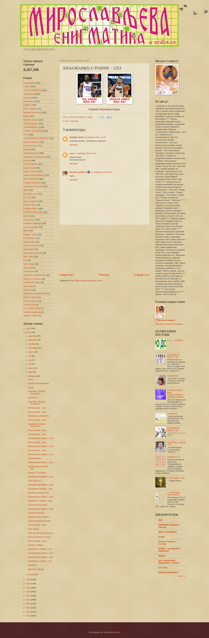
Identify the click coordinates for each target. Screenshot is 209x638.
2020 (28, 591)
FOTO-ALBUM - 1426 (37, 412)
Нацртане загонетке (31, 112)
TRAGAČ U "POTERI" (37, 473)
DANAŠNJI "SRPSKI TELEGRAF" (36, 392)
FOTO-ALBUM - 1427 (37, 408)
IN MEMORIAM (34, 458)
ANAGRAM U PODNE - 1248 (40, 549)
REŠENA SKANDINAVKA (38, 383)
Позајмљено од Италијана (34, 157)
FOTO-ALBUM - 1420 (37, 525)
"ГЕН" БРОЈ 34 (34, 481)
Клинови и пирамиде (32, 223)
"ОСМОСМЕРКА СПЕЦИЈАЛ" (36, 138)
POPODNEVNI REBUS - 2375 (40, 438)
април (31, 368)
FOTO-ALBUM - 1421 (37, 450)
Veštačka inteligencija (32, 312)
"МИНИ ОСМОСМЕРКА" (33, 175)
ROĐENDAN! (172, 376)
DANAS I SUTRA (30, 171)
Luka (72, 153)
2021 (28, 588)
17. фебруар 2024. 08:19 (101, 172)
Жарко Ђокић (29, 168)
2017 (28, 604)
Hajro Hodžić (28, 256)
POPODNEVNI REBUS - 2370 (40, 485)
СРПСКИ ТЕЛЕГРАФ (32, 90)
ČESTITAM (32, 398)
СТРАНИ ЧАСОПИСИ (32, 131)
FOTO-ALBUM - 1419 (37, 541)
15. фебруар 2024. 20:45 (95, 137)
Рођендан (27, 290)
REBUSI (161, 556)
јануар (31, 574)
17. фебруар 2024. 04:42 (85, 153)
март (30, 372)
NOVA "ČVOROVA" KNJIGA (39, 537)
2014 (28, 616)
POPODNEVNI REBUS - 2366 (40, 557)
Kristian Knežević (30, 301)
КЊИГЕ (26, 216)
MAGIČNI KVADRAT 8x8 (38, 493)
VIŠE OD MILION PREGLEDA (40, 533)
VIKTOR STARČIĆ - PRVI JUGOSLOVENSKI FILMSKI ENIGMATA (175, 393)
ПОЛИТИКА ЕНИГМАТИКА (34, 294)
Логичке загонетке (31, 245)
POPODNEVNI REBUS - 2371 (40, 477)
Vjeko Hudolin (29, 264)
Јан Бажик (27, 268)
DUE (160, 520)
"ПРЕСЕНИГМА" (30, 164)
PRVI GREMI (33, 529)
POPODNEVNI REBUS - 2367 (40, 553)
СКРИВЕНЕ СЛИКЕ (31, 282)
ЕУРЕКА (26, 160)
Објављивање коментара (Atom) (88, 280)
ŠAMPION (32, 565)
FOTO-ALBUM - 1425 (37, 420)
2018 (28, 600)
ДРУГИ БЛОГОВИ (31, 179)
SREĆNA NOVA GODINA (38, 517)
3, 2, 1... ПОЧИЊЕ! (175, 340)
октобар (32, 344)
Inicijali (161, 537)
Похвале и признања (32, 279)
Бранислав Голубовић (32, 253)
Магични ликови (30, 120)
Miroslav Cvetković (78, 172)
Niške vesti (27, 286)
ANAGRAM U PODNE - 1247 (40, 561)
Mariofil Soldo (29, 242)
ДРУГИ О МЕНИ (30, 297)
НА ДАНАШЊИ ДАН (32, 183)
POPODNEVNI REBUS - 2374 (40, 446)
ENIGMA (27, 149)
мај (29, 364)
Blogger (117, 632)
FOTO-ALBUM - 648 (175, 478)
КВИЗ (25, 231)
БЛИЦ (25, 116)
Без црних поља (30, 194)
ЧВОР (25, 190)
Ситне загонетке (30, 146)
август (31, 352)
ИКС (25, 260)
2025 (28, 328)
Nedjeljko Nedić (76, 137)
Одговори (74, 145)
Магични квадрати (31, 142)
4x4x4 (30, 379)
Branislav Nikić (29, 205)
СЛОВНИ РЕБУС (30, 209)
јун (29, 360)
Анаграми (74, 121)
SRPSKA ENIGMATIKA (168, 572)
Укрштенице (28, 94)
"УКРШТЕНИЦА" (30, 124)
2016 (28, 608)
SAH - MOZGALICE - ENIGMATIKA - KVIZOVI (168, 562)
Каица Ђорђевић (30, 201)
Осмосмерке (28, 101)
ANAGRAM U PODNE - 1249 (40, 501)
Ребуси (26, 86)
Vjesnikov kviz (29, 220)
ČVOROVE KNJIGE (36, 513)
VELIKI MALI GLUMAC (37, 505)
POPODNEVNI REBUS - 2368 (40, 509)
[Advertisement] (104, 249)
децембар (32, 336)
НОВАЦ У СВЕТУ (30, 316)
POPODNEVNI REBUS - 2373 (40, 454)
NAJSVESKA (28, 271)
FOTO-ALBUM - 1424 (37, 430)
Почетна (104, 274)
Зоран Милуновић (31, 153)
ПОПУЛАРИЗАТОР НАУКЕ (39, 521)
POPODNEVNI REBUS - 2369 (40, 497)
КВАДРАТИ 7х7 (173, 457)
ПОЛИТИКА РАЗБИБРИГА (34, 275)
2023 (28, 579)
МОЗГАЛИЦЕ (29, 238)
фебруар (32, 376)
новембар (32, 340)
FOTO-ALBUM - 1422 (37, 442)
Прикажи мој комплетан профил (169, 324)
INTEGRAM (172, 414)
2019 (28, 596)
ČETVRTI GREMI (35, 545)
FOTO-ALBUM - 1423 (37, 434)
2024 (28, 332)
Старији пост (141, 274)
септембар (33, 348)
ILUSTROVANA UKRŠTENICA (173, 494)
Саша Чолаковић (30, 227)
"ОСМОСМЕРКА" (30, 127)
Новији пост (67, 274)
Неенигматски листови (33, 186)
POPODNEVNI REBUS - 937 (173, 429)
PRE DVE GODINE (36, 569)
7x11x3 (31, 387)
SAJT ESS (162, 568)
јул (29, 356)
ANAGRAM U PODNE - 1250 (40, 489)
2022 (28, 583)
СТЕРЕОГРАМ (29, 305)
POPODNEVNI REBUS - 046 (173, 356)
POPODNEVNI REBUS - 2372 (40, 462)
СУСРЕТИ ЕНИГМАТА (32, 212)
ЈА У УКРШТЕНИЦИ (32, 308)
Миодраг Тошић (30, 234)
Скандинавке (29, 83)
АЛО (25, 135)
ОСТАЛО (27, 197)
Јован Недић (28, 249)
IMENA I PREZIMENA (167, 532)
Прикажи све (182, 576)
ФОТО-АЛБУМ (29, 109)
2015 (28, 612)
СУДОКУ (27, 105)
